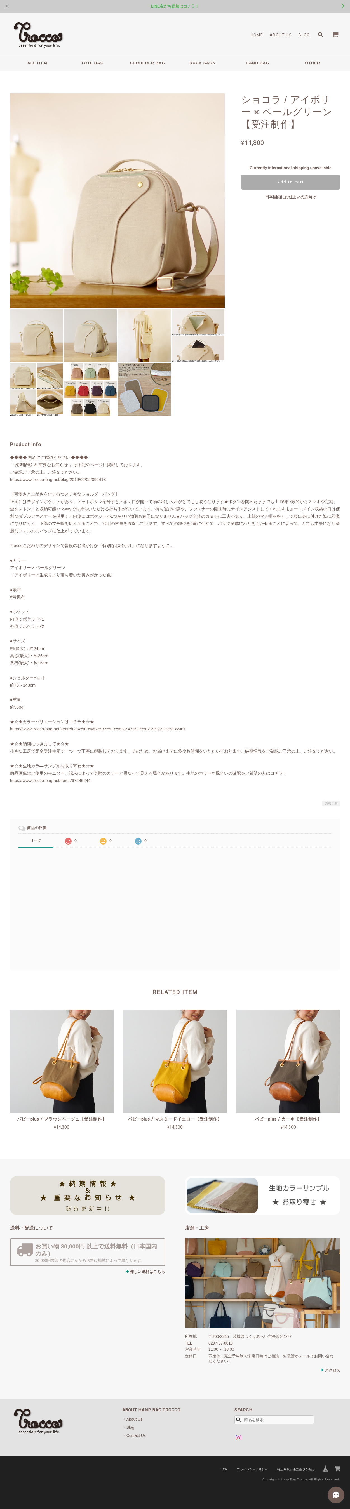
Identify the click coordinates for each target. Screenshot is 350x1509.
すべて (36, 841)
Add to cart (290, 182)
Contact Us (136, 1435)
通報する (331, 803)
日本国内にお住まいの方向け (290, 197)
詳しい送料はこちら (147, 1271)
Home (257, 35)
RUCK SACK (202, 63)
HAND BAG (257, 63)
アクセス (332, 1370)
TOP (224, 1469)
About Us (281, 35)
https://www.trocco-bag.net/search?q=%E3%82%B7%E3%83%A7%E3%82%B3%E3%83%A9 (97, 729)
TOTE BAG (92, 63)
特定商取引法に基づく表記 (295, 1469)
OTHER (312, 63)
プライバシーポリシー (252, 1469)
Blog (304, 35)
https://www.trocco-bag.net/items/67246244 (50, 780)
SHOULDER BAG (147, 63)
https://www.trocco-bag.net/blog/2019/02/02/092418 (58, 479)
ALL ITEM (37, 63)
